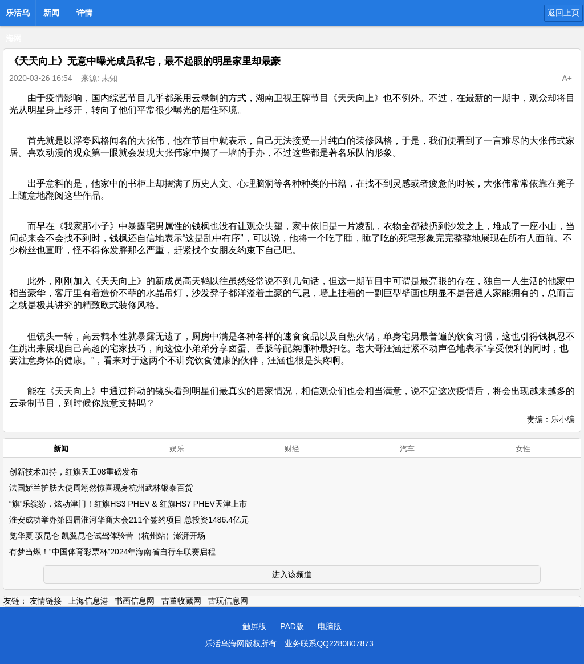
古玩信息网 (228, 600)
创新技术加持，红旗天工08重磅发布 (73, 471)
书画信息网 (135, 600)
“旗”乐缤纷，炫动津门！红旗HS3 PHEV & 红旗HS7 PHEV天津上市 (128, 503)
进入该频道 (292, 574)
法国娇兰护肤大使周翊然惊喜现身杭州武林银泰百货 (101, 487)
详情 (84, 12)
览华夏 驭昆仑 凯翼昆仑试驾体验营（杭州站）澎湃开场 (107, 535)
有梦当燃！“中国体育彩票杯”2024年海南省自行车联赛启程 (112, 551)
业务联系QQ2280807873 (329, 643)
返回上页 (563, 12)
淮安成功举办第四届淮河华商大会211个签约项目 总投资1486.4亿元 (129, 519)
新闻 (51, 12)
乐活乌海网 (18, 16)
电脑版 (330, 626)
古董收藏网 (181, 600)
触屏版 (254, 626)
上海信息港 (88, 600)
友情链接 (46, 600)
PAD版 (292, 626)
